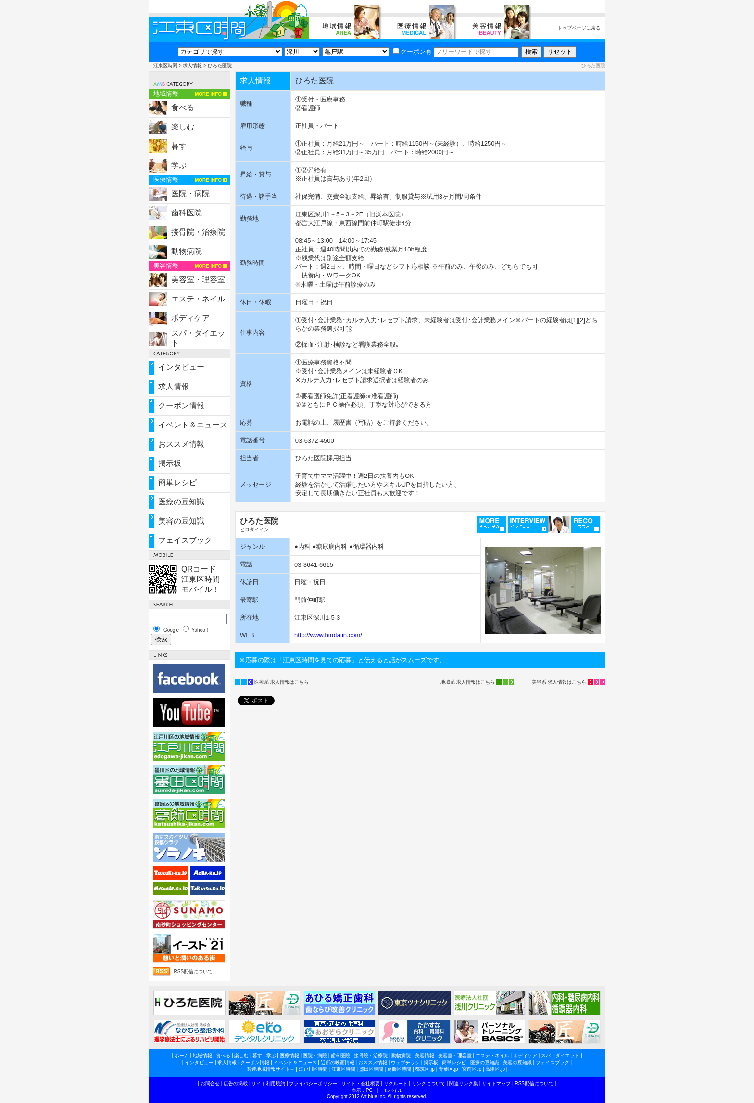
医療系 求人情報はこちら (281, 682)
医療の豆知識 (181, 502)
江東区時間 (165, 65)
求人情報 (192, 65)
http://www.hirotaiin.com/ (328, 635)
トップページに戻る (579, 28)
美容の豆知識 (181, 521)
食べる (182, 107)
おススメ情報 (181, 444)
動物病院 (186, 251)
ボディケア (190, 318)
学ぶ (179, 165)
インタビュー (181, 367)
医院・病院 (190, 193)
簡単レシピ (177, 482)
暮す (179, 146)
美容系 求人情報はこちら (559, 682)
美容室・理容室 (198, 280)
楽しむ (182, 127)
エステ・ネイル (198, 299)
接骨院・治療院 (198, 232)
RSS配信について (193, 971)
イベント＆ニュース (192, 425)
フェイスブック (185, 540)
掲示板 (169, 463)
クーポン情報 (181, 405)
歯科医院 (186, 213)
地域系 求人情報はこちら (467, 682)
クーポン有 (412, 51)
